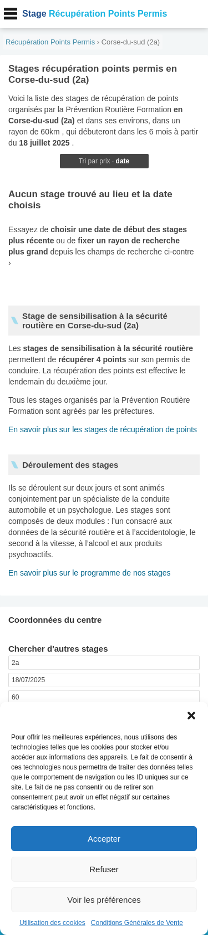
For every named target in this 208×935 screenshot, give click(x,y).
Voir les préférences (104, 899)
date (123, 161)
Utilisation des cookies (52, 923)
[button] (191, 715)
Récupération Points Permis (94, 13)
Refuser (104, 869)
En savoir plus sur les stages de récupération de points (102, 429)
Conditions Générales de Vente (137, 923)
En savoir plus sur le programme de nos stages (89, 572)
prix (104, 161)
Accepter (104, 838)
